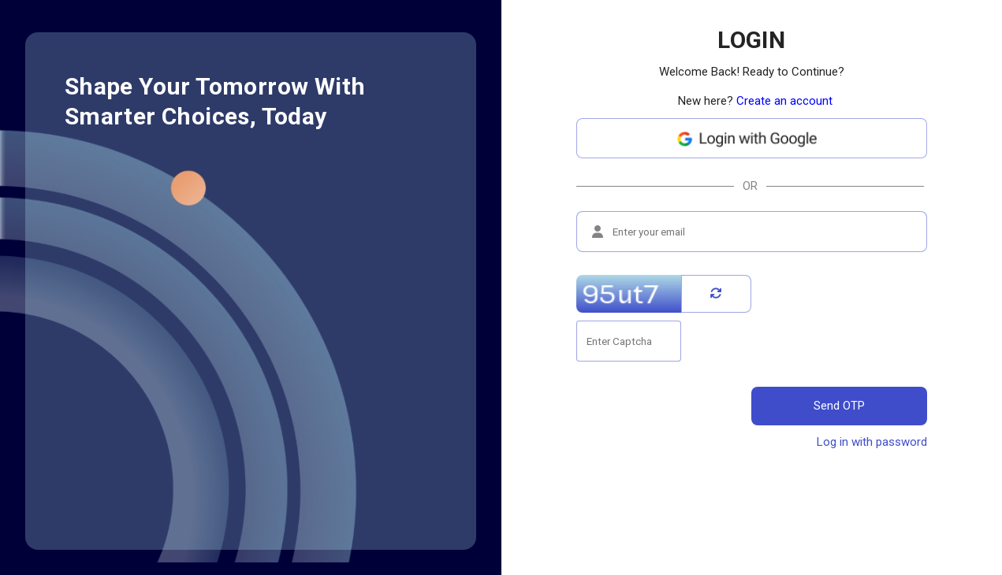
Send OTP (839, 406)
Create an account (784, 101)
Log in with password (872, 442)
